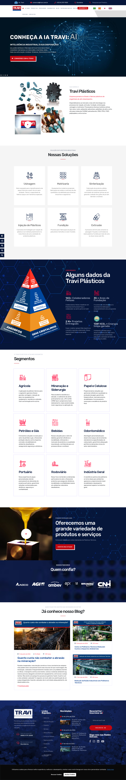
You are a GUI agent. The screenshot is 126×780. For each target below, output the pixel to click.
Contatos (32, 14)
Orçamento (83, 8)
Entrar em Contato (49, 736)
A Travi (27, 8)
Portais (25, 14)
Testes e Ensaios (48, 751)
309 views (48, 654)
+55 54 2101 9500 (62, 2)
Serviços (46, 729)
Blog (57, 8)
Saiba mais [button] (110, 769)
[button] (1, 75)
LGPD (45, 747)
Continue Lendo (23, 686)
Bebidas (56, 431)
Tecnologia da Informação (46, 755)
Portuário (25, 472)
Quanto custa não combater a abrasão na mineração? (78, 722)
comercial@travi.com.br (40, 2)
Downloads (47, 743)
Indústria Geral (94, 472)
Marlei (38, 654)
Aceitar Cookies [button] (70, 774)
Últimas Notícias (48, 732)
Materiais (76, 8)
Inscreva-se (100, 728)
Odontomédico (94, 431)
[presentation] (14, 591)
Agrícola (24, 386)
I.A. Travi (21, 2)
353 (94, 643)
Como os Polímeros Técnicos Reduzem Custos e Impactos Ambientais (90, 648)
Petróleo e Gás (29, 431)
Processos (42, 8)
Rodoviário (58, 472)
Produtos (34, 8)
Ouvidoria (80, 2)
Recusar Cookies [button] (56, 774)
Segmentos (51, 8)
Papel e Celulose (95, 386)
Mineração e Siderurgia (59, 387)
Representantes (66, 8)
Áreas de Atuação (48, 721)
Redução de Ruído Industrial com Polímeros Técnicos (79, 748)
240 (93, 677)
